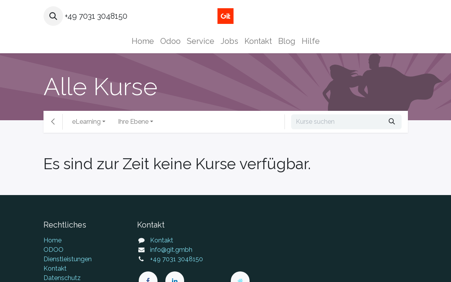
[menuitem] (143, 41)
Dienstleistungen (67, 259)
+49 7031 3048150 (176, 259)
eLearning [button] (86, 121)
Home (52, 240)
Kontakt (55, 268)
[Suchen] (392, 121)
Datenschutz (62, 278)
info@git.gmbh (171, 249)
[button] (53, 16)
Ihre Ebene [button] (133, 121)
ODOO (53, 249)
